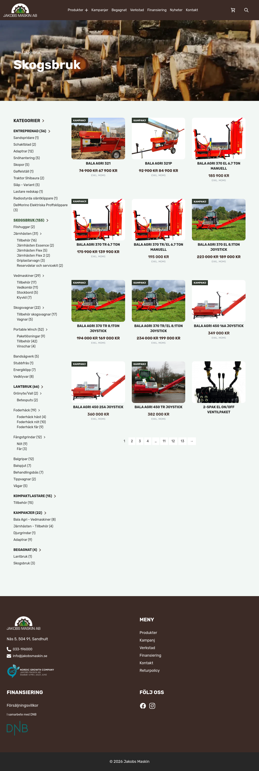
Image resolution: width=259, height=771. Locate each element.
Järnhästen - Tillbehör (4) (33, 526)
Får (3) (22, 449)
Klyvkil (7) (24, 298)
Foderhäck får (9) (30, 427)
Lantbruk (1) (22, 556)
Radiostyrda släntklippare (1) (35, 198)
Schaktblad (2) (24, 145)
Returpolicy (150, 670)
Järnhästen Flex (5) (32, 250)
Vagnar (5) (25, 319)
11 (164, 441)
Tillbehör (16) (27, 240)
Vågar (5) (20, 486)
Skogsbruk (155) (31, 220)
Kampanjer (99, 10)
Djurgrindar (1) (24, 533)
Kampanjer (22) (30, 513)
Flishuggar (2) (24, 227)
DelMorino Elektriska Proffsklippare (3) (40, 207)
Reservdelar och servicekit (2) (40, 266)
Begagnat (119, 10)
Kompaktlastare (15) (34, 496)
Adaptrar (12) (23, 151)
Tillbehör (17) (26, 282)
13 (182, 441)
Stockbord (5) (27, 292)
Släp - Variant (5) (26, 185)
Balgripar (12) (23, 459)
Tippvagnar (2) (24, 479)
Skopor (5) (21, 165)
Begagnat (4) (27, 550)
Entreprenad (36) (32, 131)
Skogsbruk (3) (24, 563)
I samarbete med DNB (21, 714)
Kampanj (147, 640)
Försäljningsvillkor (22, 705)
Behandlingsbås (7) (28, 472)
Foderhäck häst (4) (31, 417)
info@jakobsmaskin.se (30, 656)
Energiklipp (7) (24, 370)
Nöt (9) (22, 444)
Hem (17, 52)
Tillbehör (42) (27, 341)
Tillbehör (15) (23, 503)
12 (173, 441)
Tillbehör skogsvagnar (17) (37, 314)
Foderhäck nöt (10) (31, 422)
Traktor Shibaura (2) (28, 178)
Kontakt (192, 10)
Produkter (78, 10)
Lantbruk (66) (28, 387)
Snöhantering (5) (26, 158)
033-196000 (22, 649)
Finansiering (157, 10)
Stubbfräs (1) (23, 363)
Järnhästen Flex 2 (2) (33, 255)
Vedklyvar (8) (23, 377)
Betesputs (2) (27, 400)
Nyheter (176, 10)
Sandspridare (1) (26, 138)
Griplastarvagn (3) (31, 261)
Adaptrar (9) (22, 540)
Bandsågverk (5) (26, 356)
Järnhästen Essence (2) (35, 245)
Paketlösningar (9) (31, 336)
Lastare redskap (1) (28, 192)
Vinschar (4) (26, 346)
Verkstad (137, 10)
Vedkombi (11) (27, 287)
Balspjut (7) (22, 466)
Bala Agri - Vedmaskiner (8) (34, 519)
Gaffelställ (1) (23, 171)
